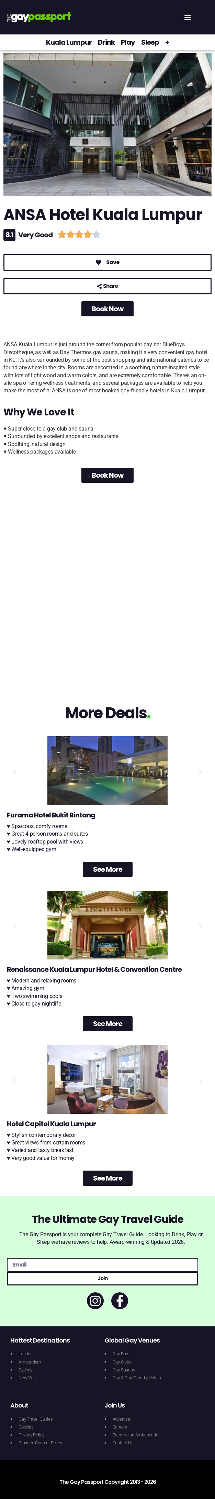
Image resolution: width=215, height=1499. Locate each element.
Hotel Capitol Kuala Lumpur (51, 1124)
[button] (187, 17)
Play (128, 42)
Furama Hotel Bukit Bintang (51, 815)
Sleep (150, 42)
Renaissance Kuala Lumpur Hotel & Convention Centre (94, 969)
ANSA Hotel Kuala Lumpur (102, 215)
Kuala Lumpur (69, 42)
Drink (106, 42)
